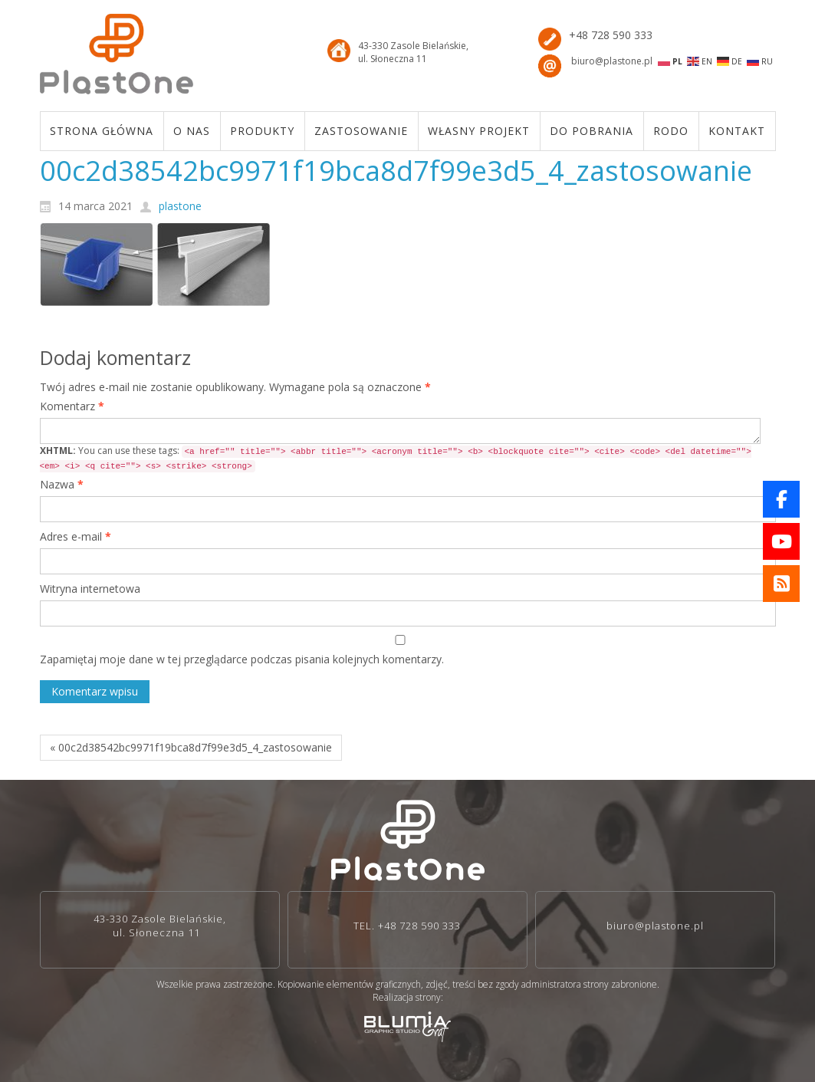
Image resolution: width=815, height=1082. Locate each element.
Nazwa (62, 484)
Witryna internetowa (90, 588)
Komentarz (72, 406)
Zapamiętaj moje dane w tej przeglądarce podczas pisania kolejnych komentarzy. (242, 659)
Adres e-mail (75, 536)
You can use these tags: (395, 458)
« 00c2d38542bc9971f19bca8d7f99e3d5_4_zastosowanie (191, 747)
